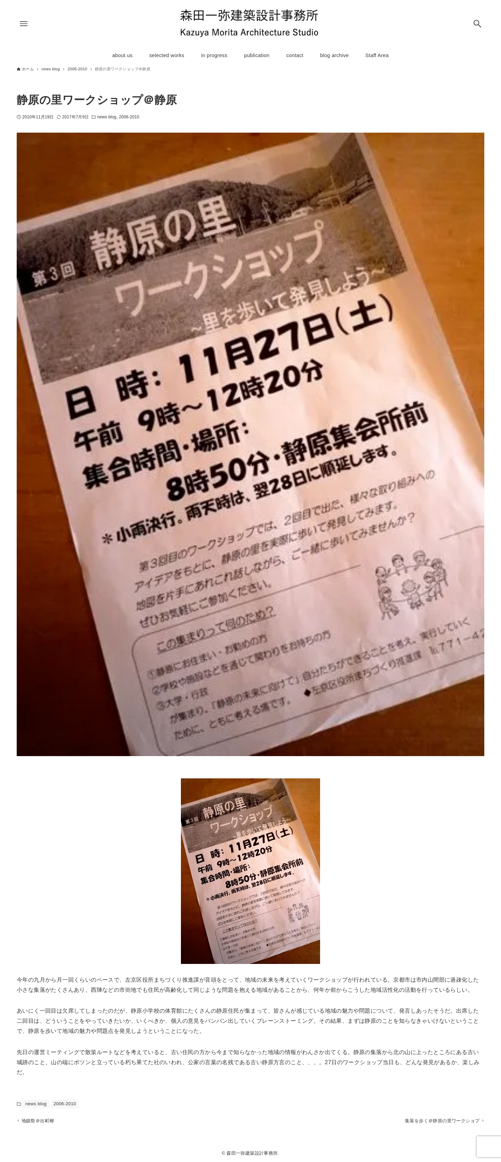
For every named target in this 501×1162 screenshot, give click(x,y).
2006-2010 (129, 117)
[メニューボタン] (24, 24)
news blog (106, 117)
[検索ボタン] (477, 24)
